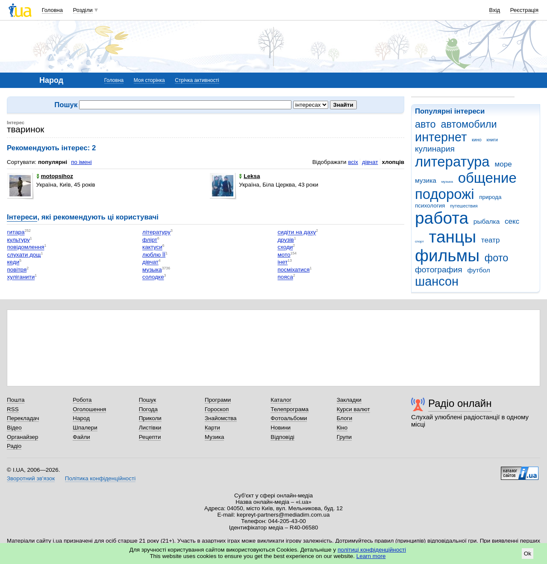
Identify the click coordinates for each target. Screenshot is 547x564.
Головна (52, 10)
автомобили (469, 124)
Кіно (342, 427)
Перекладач (23, 418)
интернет (441, 137)
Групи (344, 437)
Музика (214, 437)
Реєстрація (524, 10)
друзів (286, 240)
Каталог (281, 400)
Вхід (494, 10)
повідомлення (25, 247)
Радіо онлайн (460, 403)
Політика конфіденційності (100, 478)
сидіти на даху (297, 232)
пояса (285, 277)
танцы (452, 237)
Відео (14, 427)
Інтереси (22, 217)
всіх (353, 162)
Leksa (249, 176)
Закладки (349, 400)
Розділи (83, 10)
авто (425, 124)
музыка (447, 182)
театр (490, 240)
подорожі (444, 194)
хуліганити (21, 277)
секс (512, 221)
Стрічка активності (197, 80)
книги (492, 139)
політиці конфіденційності (372, 549)
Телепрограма (290, 409)
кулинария (435, 148)
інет (283, 262)
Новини (281, 427)
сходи (285, 247)
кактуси (152, 247)
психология (430, 205)
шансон (437, 281)
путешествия (463, 205)
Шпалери (85, 427)
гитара (16, 232)
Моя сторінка (149, 80)
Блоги (345, 418)
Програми (218, 400)
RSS (13, 409)
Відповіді (282, 437)
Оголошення (89, 409)
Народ (81, 418)
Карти (212, 427)
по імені (81, 162)
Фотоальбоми (289, 418)
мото (284, 254)
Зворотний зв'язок (31, 478)
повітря (17, 269)
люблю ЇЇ (153, 254)
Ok (527, 553)
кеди (13, 262)
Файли (81, 437)
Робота (82, 400)
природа (490, 197)
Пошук (147, 400)
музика (425, 180)
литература (452, 161)
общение (487, 178)
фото (497, 257)
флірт (149, 240)
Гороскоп (217, 409)
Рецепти (150, 437)
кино (477, 139)
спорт (419, 241)
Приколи (150, 418)
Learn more (371, 556)
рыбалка (486, 221)
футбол (478, 270)
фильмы (447, 255)
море (503, 164)
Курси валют (353, 409)
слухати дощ (24, 254)
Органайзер (22, 437)
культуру (18, 240)
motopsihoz (54, 176)
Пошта (15, 400)
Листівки (150, 427)
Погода (148, 409)
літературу (156, 232)
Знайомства (221, 418)
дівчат (370, 162)
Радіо (14, 446)
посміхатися (294, 269)
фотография (438, 269)
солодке (153, 277)
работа (441, 218)
